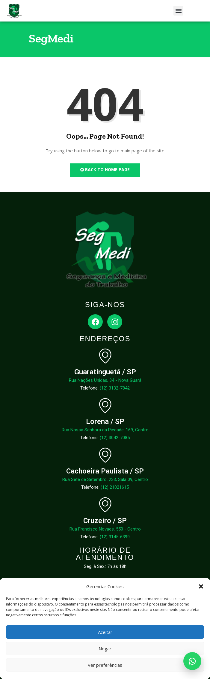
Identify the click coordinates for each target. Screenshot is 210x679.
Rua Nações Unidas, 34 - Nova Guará (105, 380)
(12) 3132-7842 (115, 388)
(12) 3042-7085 (115, 437)
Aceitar (105, 632)
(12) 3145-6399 (115, 536)
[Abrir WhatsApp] (192, 661)
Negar (105, 649)
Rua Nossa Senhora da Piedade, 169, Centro (105, 430)
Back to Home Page (105, 169)
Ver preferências (105, 665)
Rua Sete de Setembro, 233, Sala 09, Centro (105, 479)
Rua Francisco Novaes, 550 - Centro (105, 529)
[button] (201, 586)
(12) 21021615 (115, 487)
